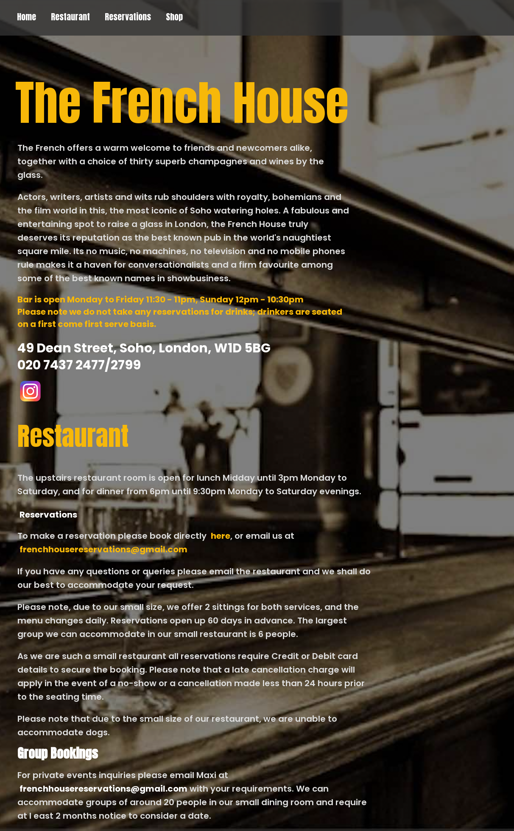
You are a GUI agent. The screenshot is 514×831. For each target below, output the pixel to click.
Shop (174, 16)
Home (26, 16)
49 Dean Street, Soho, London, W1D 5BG (144, 348)
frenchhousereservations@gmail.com (103, 549)
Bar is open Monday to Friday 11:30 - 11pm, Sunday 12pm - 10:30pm (160, 299)
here (220, 536)
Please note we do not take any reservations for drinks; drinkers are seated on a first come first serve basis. (179, 318)
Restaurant (70, 16)
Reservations (128, 16)
